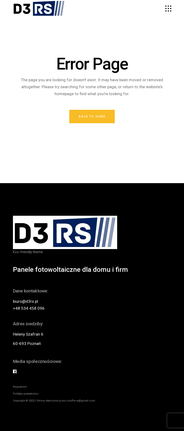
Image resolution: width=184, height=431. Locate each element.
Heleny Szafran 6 (28, 334)
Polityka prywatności (26, 393)
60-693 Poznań (27, 343)
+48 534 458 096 (29, 308)
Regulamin (20, 386)
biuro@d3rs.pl (25, 301)
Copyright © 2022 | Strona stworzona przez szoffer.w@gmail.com (54, 400)
